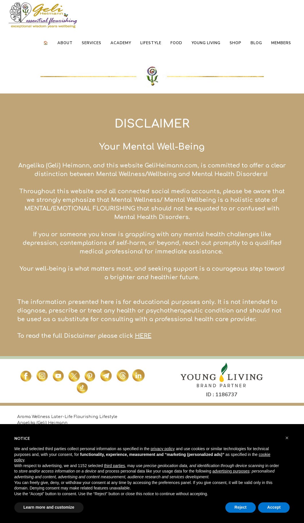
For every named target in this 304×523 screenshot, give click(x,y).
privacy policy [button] (163, 448)
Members (281, 43)
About (65, 43)
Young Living (205, 43)
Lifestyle (150, 43)
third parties (114, 465)
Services (91, 43)
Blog (256, 43)
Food (176, 43)
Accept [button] (274, 507)
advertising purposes (230, 471)
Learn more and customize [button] (49, 507)
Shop (235, 43)
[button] (287, 437)
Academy (121, 43)
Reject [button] (241, 507)
